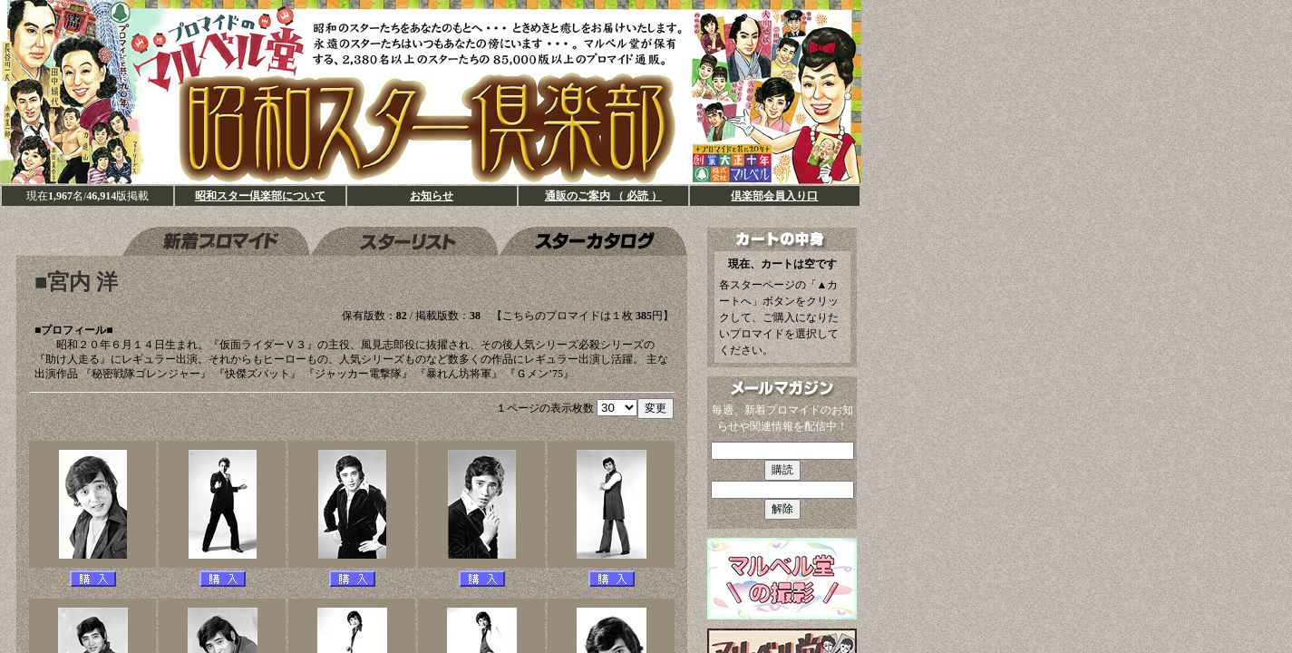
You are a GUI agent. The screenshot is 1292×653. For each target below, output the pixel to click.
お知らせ (431, 196)
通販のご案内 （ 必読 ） (603, 196)
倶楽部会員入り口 (774, 196)
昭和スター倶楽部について (260, 196)
